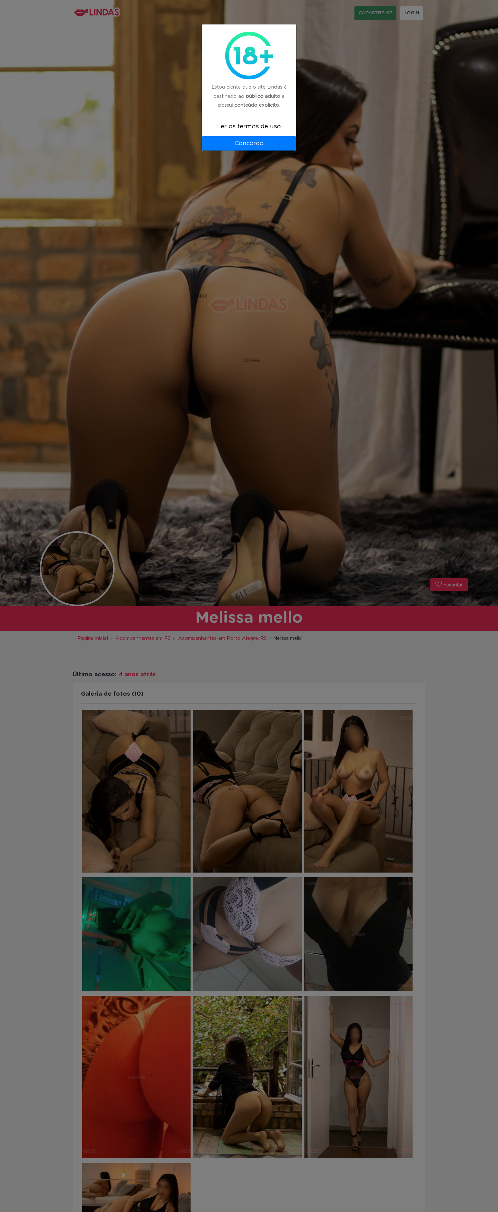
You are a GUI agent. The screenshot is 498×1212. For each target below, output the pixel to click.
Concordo (249, 143)
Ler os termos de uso (249, 127)
